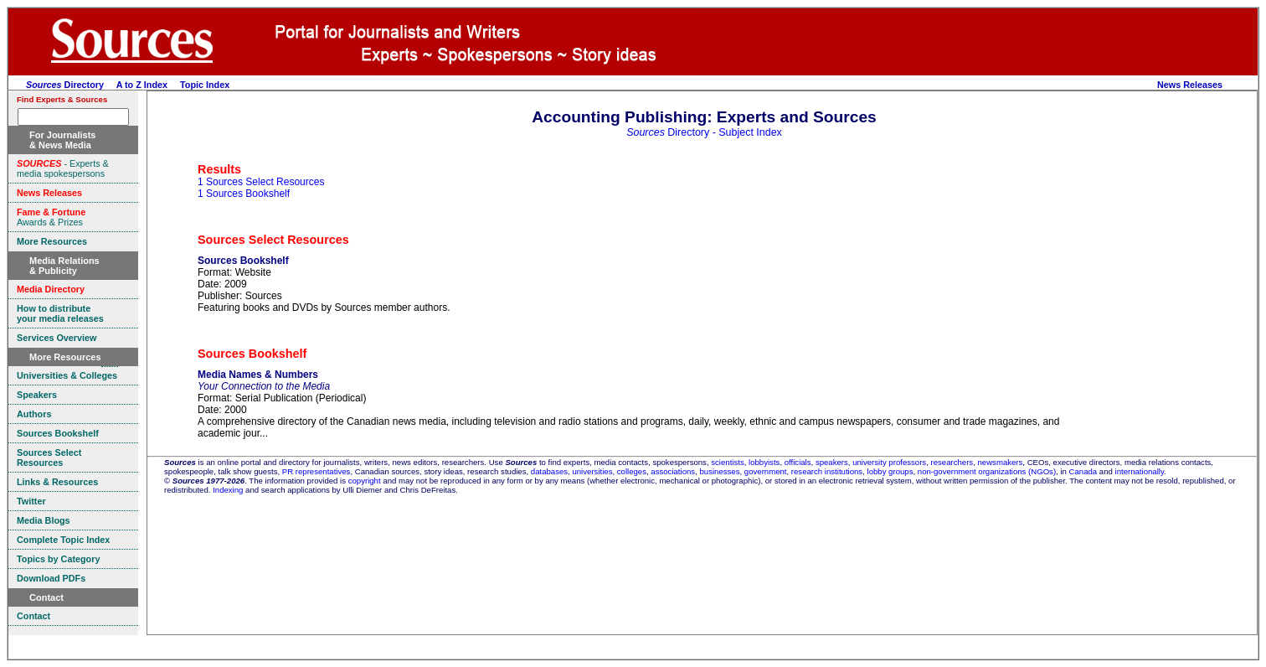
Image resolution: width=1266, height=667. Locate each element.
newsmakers (1000, 462)
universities (592, 471)
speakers (832, 462)
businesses (719, 471)
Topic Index (204, 85)
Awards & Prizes (51, 217)
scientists (727, 462)
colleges (631, 471)
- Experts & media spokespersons (63, 168)
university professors (889, 462)
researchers (952, 462)
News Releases (1189, 85)
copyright (364, 480)
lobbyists (764, 462)
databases (549, 471)
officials (798, 462)
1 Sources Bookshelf (244, 193)
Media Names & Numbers (258, 374)
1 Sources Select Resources (261, 182)
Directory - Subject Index (704, 132)
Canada (1083, 471)
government (765, 471)
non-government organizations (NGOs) (987, 471)
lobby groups (890, 471)
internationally (1140, 471)
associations (673, 471)
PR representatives (316, 471)
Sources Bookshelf (243, 260)
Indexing (228, 489)
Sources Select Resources (273, 239)
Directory (65, 85)
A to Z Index (141, 85)
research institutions (826, 471)
